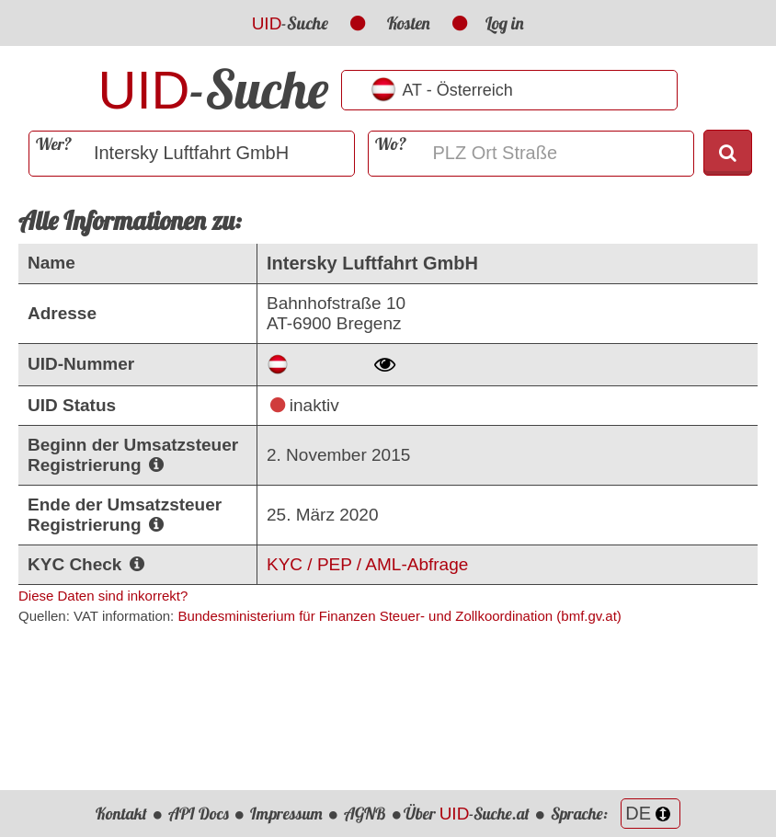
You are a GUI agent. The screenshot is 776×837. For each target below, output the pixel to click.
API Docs (198, 813)
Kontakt (121, 813)
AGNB (365, 813)
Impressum (286, 813)
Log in (504, 23)
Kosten (408, 23)
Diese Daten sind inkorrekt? (103, 595)
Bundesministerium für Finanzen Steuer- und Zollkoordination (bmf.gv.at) (399, 616)
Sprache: (615, 813)
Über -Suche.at (467, 813)
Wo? (390, 144)
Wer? (54, 144)
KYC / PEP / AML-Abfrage (367, 564)
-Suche (290, 23)
